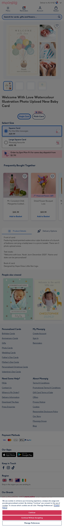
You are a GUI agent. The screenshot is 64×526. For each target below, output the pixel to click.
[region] (32, 511)
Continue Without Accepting (32, 518)
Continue (32, 512)
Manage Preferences (32, 523)
